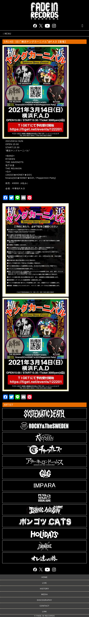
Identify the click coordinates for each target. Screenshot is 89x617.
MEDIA (44, 594)
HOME (45, 577)
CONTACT (44, 606)
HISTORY (44, 589)
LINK (44, 612)
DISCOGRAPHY (44, 600)
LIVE (44, 583)
